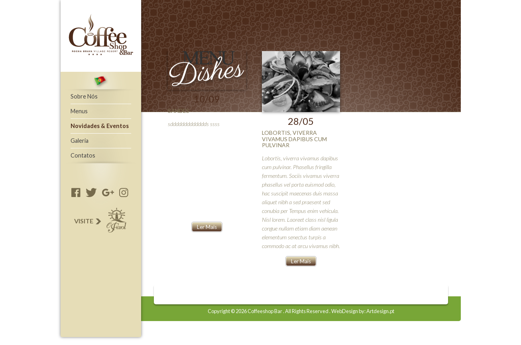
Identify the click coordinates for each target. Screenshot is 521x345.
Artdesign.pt (380, 311)
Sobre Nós (84, 96)
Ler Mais (207, 227)
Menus (79, 111)
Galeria (79, 140)
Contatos (83, 155)
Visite (99, 221)
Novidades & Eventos (100, 125)
